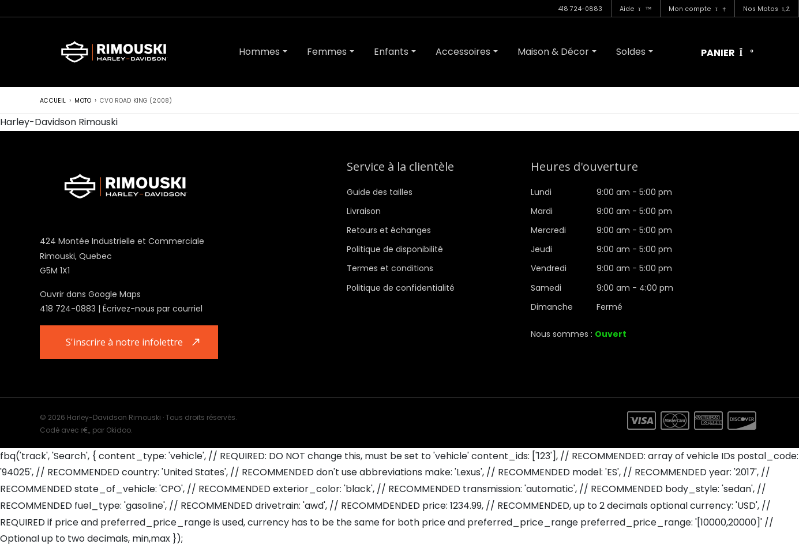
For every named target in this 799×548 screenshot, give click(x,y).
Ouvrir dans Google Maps (90, 294)
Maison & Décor (553, 51)
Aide (636, 9)
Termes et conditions (390, 268)
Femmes (327, 51)
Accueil (53, 100)
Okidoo (118, 431)
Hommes (259, 51)
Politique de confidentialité (401, 288)
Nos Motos (766, 9)
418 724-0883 (580, 9)
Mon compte (697, 9)
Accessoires (463, 51)
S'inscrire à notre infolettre (125, 342)
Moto (82, 100)
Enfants (391, 51)
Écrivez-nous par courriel (152, 308)
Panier (727, 53)
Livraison (364, 211)
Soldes (631, 51)
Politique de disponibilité (395, 249)
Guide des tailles (379, 192)
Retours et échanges (389, 230)
